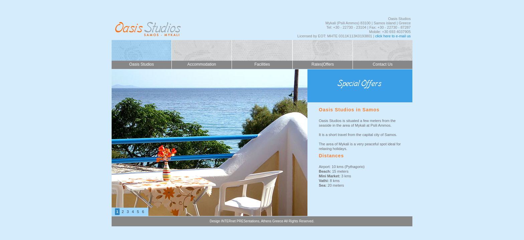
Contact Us (382, 64)
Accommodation (201, 64)
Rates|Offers (322, 64)
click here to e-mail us (393, 36)
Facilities (262, 64)
